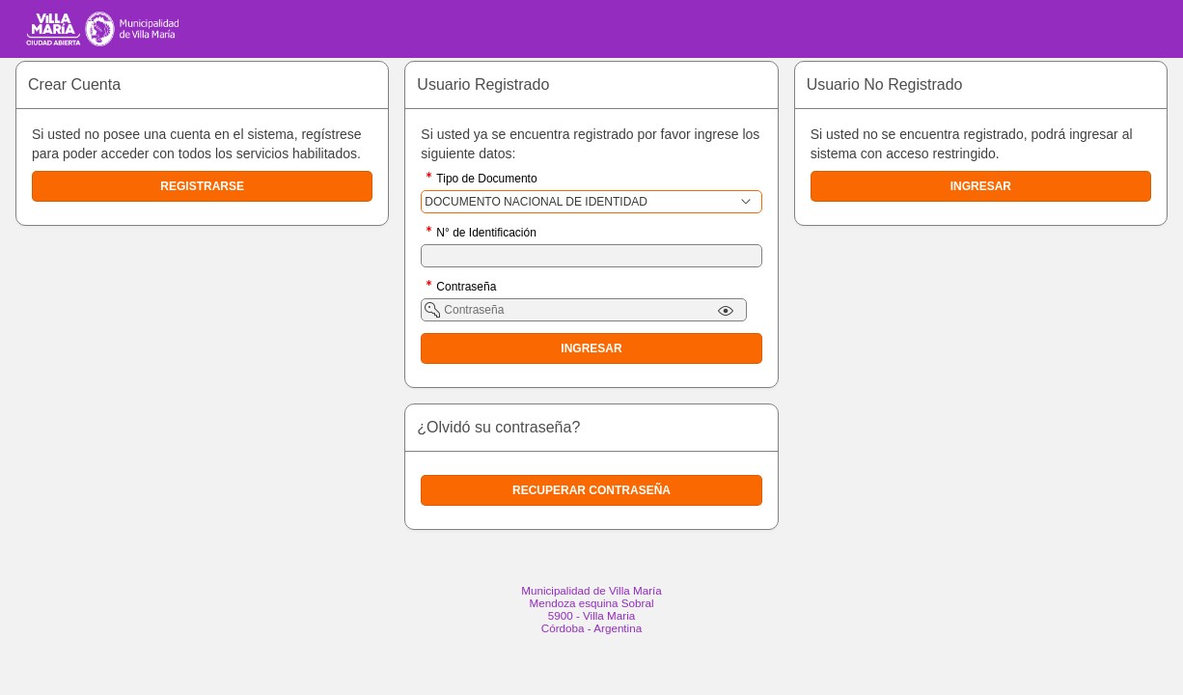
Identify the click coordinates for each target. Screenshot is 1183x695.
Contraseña (466, 288)
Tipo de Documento (486, 180)
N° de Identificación (486, 234)
